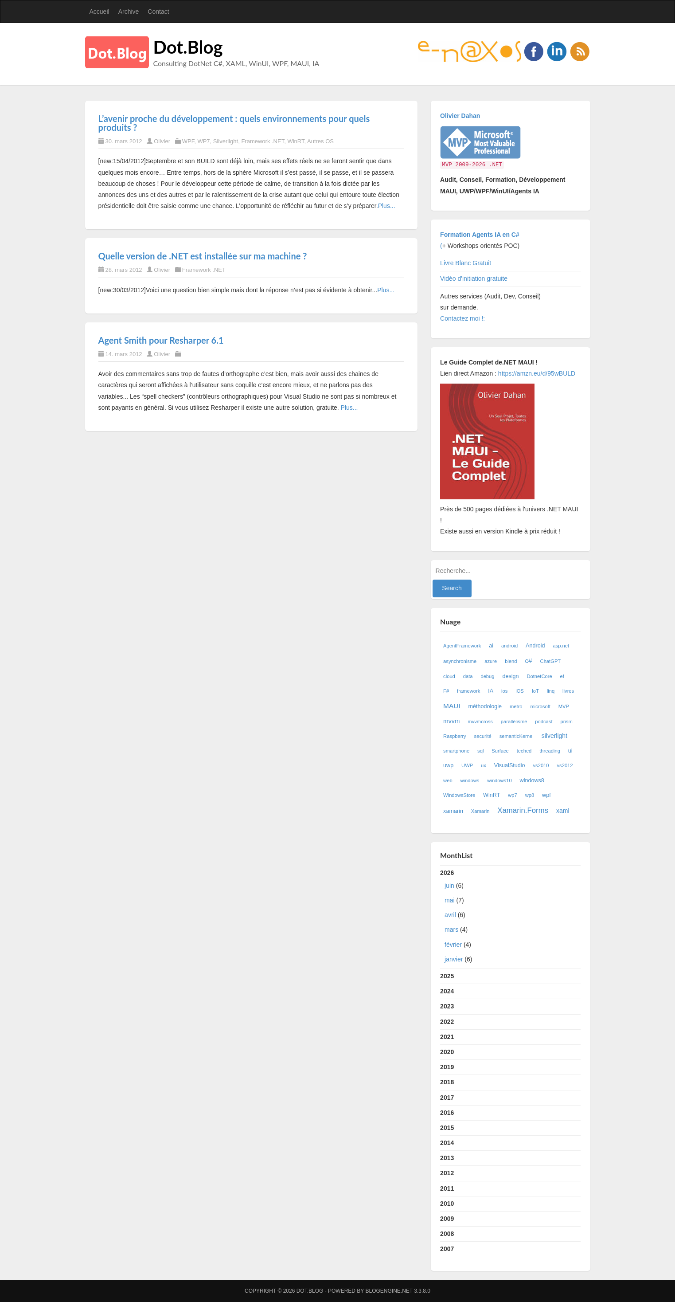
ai (491, 646)
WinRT (295, 141)
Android (535, 646)
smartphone (456, 750)
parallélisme (514, 721)
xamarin (453, 811)
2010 (447, 1203)
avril (450, 914)
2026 (510, 918)
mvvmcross (480, 721)
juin (449, 885)
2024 (447, 991)
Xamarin (480, 811)
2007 (447, 1248)
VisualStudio (509, 765)
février (453, 944)
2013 (447, 1157)
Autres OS (320, 141)
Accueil (99, 11)
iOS (519, 691)
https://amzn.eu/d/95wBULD (535, 373)
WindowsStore (459, 795)
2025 (447, 976)
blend (511, 661)
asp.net (561, 645)
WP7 (203, 141)
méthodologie (485, 706)
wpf (546, 795)
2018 (447, 1082)
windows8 (532, 780)
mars (451, 929)
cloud (449, 676)
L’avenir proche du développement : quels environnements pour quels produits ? (234, 123)
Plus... (386, 205)
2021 (447, 1036)
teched (524, 750)
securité (483, 736)
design (510, 676)
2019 (447, 1067)
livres (568, 691)
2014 (447, 1142)
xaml (563, 810)
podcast (543, 721)
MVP (563, 706)
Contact (158, 11)
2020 (447, 1051)
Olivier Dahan (460, 115)
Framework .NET (262, 141)
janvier (454, 959)
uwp (448, 765)
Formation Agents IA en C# (479, 234)
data (468, 676)
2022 (447, 1021)
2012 (447, 1173)
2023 (447, 1006)
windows (470, 780)
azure (490, 661)
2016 (447, 1112)
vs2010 (541, 765)
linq (550, 691)
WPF (188, 141)
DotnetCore (539, 676)
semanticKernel (516, 736)
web (448, 780)
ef (562, 676)
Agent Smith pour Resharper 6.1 (161, 340)
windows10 (499, 780)
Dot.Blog (188, 47)
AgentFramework (462, 645)
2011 (447, 1188)
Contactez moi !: (463, 318)
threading (549, 750)
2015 (447, 1127)
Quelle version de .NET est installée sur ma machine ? (202, 256)
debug (487, 676)
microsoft (540, 706)
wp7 (512, 795)
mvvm (451, 721)
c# (528, 660)
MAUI (451, 706)
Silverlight (225, 141)
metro (516, 706)
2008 (447, 1233)
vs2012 (565, 765)
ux (483, 765)
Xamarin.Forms (522, 810)
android (509, 645)
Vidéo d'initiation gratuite (473, 278)
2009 (447, 1218)
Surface (500, 750)
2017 (447, 1097)
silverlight (554, 735)
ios (504, 691)
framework (468, 691)
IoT (535, 691)
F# (446, 691)
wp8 (530, 795)
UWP (467, 765)
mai (450, 900)
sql (480, 750)
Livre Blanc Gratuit (465, 263)
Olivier (162, 141)
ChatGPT (550, 661)
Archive (128, 11)
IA (490, 691)
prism (566, 721)
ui (570, 751)
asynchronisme (459, 661)
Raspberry (454, 736)
